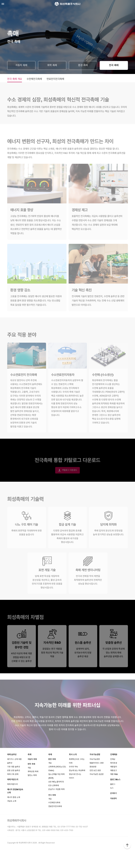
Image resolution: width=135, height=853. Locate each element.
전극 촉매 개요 (14, 79)
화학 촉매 (52, 65)
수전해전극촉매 (34, 79)
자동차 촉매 (21, 65)
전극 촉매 (113, 65)
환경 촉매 (83, 65)
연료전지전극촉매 (55, 79)
